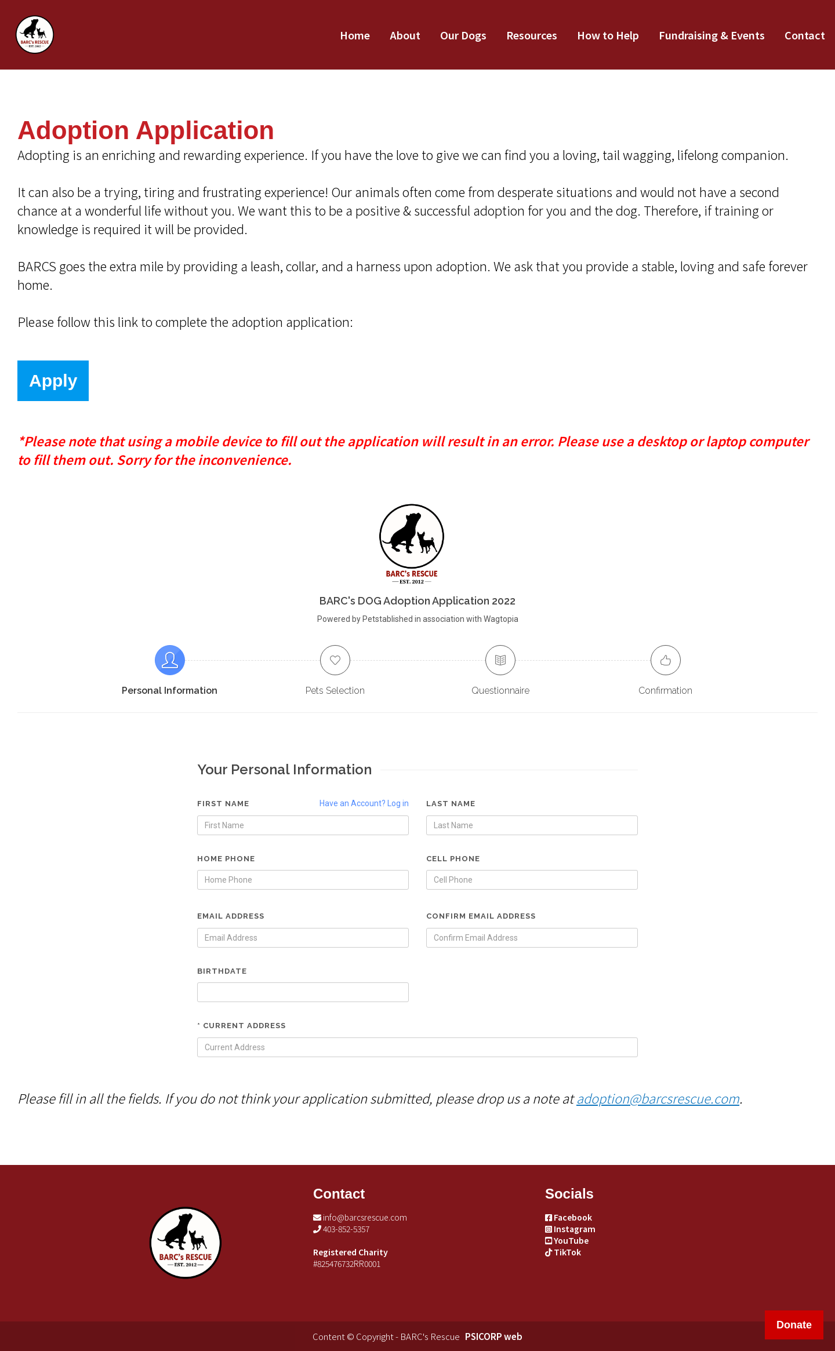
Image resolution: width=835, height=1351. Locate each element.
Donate (794, 1325)
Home (355, 34)
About (405, 34)
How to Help (608, 34)
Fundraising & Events (712, 34)
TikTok (563, 1252)
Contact (805, 34)
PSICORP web (493, 1336)
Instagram (570, 1229)
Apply (53, 380)
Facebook (568, 1217)
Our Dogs (463, 34)
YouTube (567, 1240)
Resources (531, 34)
